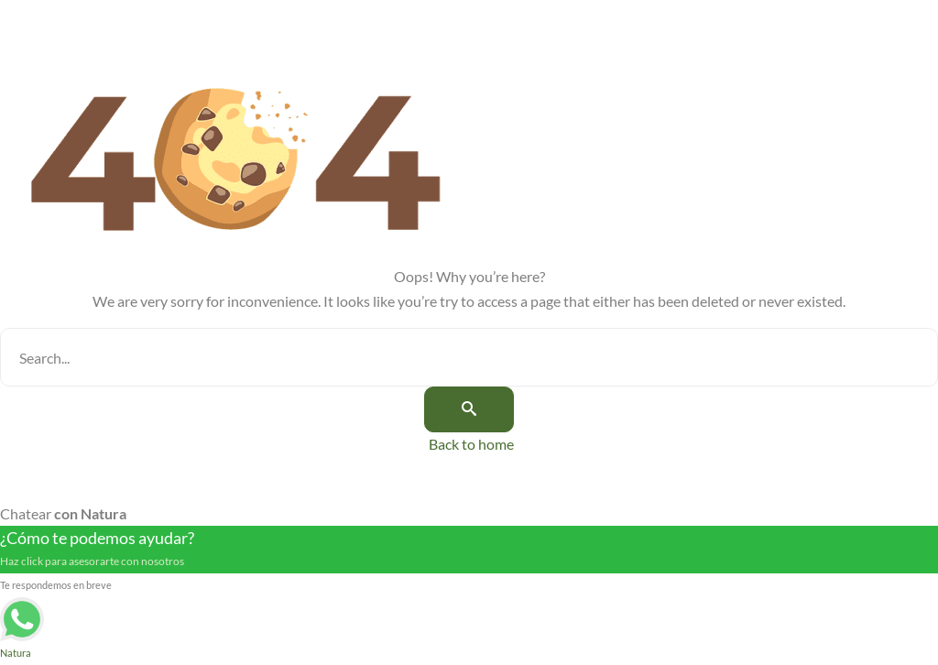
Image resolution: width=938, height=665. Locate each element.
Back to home (471, 443)
